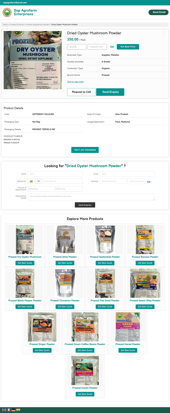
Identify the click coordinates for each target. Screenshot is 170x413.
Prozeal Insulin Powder (84, 388)
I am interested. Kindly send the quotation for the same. (91, 197)
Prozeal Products (17, 25)
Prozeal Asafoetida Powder (105, 257)
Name (23, 174)
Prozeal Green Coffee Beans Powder (85, 344)
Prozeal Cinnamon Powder (64, 300)
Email (96, 174)
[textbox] (97, 47)
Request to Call (81, 92)
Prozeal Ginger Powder (42, 344)
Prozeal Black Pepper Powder (24, 300)
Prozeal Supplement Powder (37, 25)
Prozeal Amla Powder (65, 257)
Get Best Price (127, 46)
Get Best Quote (25, 263)
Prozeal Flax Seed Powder (105, 300)
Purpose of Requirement (21, 189)
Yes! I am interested (85, 149)
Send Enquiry (110, 92)
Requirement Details (21, 197)
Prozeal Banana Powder (145, 257)
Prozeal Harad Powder (128, 344)
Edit (112, 47)
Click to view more (75, 82)
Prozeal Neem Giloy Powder (145, 300)
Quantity (94, 181)
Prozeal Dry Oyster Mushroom (24, 257)
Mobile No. (21, 181)
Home (5, 25)
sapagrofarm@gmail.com (15, 2)
